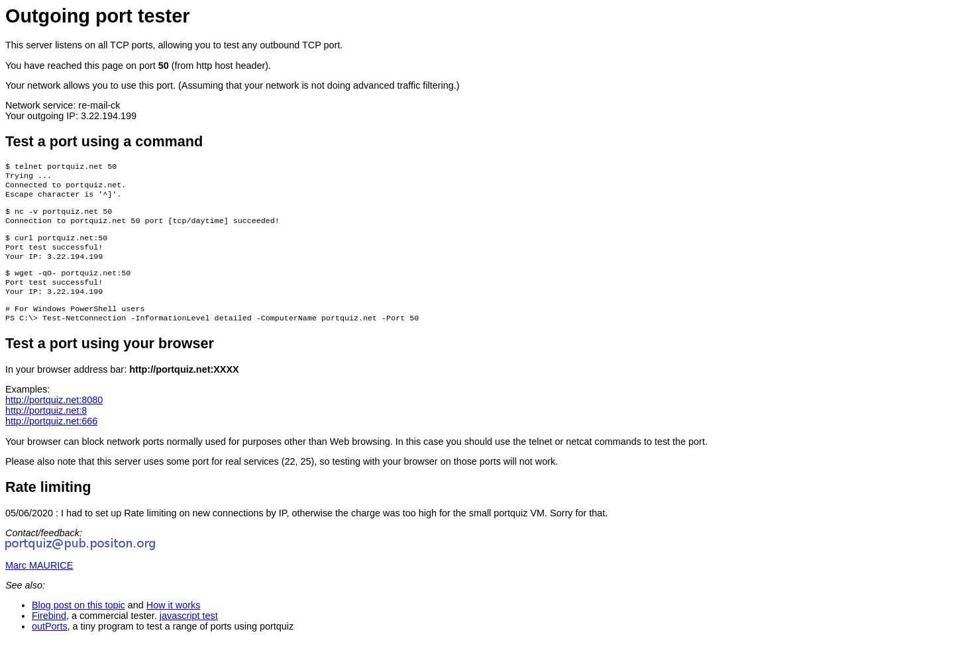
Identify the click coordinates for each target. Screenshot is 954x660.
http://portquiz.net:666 (51, 439)
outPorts (50, 644)
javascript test (189, 634)
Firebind (49, 634)
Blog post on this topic (78, 623)
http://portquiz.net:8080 (54, 418)
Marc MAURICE (39, 584)
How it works (173, 623)
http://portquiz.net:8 (46, 429)
